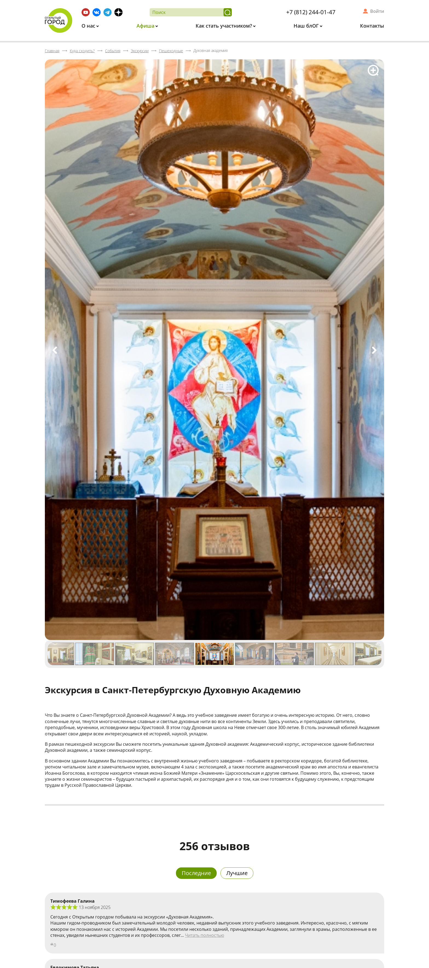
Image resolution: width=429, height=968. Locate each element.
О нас (89, 25)
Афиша (146, 25)
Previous (55, 350)
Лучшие (237, 873)
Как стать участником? (224, 25)
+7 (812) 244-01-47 (310, 12)
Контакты (372, 25)
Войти (377, 11)
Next (374, 350)
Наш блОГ (307, 25)
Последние (196, 873)
